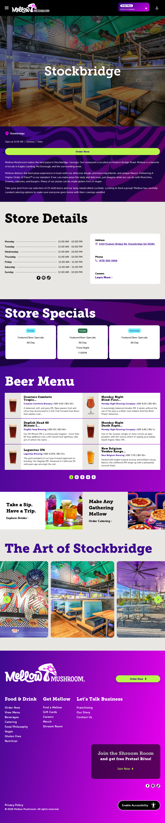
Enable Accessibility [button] (139, 805)
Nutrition (11, 741)
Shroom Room (53, 726)
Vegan (9, 731)
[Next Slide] (158, 599)
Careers (48, 717)
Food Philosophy (16, 726)
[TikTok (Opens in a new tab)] (49, 278)
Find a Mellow (52, 707)
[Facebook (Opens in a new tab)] (38, 278)
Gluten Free (13, 736)
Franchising (85, 707)
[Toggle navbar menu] (7, 8)
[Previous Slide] (7, 599)
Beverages (12, 717)
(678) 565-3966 (106, 260)
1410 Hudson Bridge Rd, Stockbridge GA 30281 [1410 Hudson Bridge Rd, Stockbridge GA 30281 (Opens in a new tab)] (125, 244)
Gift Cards (50, 712)
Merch (47, 721)
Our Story (83, 712)
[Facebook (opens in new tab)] (147, 786)
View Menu (12, 712)
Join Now (125, 769)
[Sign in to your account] (157, 8)
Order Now (82, 151)
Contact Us (84, 717)
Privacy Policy (14, 805)
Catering (11, 722)
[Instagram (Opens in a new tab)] (44, 278)
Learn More (104, 277)
